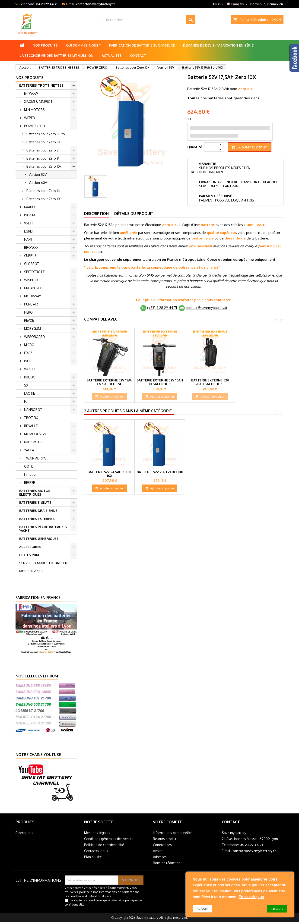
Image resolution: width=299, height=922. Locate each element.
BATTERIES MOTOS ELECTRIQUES (34, 492)
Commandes (162, 845)
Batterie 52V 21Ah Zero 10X (160, 472)
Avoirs (157, 851)
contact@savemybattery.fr (95, 4)
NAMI (28, 239)
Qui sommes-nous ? (83, 45)
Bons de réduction (166, 863)
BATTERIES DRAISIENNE (38, 511)
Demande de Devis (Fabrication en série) (218, 45)
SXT (27, 385)
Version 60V (38, 183)
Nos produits (45, 45)
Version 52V (38, 174)
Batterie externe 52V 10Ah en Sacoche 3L (160, 382)
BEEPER (29, 483)
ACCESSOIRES (30, 547)
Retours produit (164, 839)
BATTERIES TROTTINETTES (41, 85)
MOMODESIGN (35, 434)
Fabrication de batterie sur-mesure (142, 45)
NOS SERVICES (31, 571)
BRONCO (31, 247)
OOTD (29, 466)
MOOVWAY (32, 296)
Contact (138, 55)
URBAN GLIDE (34, 288)
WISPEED (31, 280)
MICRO (29, 345)
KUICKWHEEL (33, 442)
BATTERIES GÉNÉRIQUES (39, 539)
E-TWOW (31, 93)
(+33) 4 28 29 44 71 (162, 307)
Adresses (160, 857)
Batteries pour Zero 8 (42, 150)
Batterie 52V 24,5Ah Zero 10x (109, 474)
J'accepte (277, 908)
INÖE (27, 361)
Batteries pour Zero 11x (43, 191)
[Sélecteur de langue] (237, 4)
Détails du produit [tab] (133, 213)
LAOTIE (29, 393)
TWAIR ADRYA (35, 458)
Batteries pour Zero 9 (42, 158)
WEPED (29, 118)
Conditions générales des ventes (108, 839)
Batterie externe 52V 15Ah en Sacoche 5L (109, 382)
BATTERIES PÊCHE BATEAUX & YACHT (43, 528)
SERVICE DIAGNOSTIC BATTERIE (44, 563)
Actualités (112, 55)
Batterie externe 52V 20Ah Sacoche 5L (210, 382)
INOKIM (29, 215)
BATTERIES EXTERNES (37, 519)
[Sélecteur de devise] (218, 4)
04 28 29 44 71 (46, 4)
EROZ (28, 353)
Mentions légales (97, 833)
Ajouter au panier (249, 147)
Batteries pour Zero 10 (43, 199)
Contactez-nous (96, 851)
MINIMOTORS (34, 110)
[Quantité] (211, 147)
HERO (28, 312)
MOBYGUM (32, 328)
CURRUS (30, 256)
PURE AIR (31, 304)
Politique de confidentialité (104, 845)
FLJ (26, 401)
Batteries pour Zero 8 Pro (45, 134)
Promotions (24, 833)
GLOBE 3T (31, 264)
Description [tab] (96, 213)
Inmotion (30, 474)
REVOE (29, 320)
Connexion (275, 4)
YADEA (29, 450)
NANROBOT (33, 410)
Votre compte (167, 822)
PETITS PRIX (29, 555)
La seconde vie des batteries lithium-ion (56, 55)
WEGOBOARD (34, 337)
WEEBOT (30, 369)
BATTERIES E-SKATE (35, 502)
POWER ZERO (34, 126)
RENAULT (31, 426)
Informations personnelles (172, 833)
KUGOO (29, 377)
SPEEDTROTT (34, 272)
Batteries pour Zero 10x (43, 166)
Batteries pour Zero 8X (43, 142)
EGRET (29, 231)
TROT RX (31, 418)
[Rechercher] (149, 19)
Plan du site (93, 857)
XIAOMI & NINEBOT (38, 102)
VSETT (29, 223)
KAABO (29, 207)
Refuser (202, 908)
